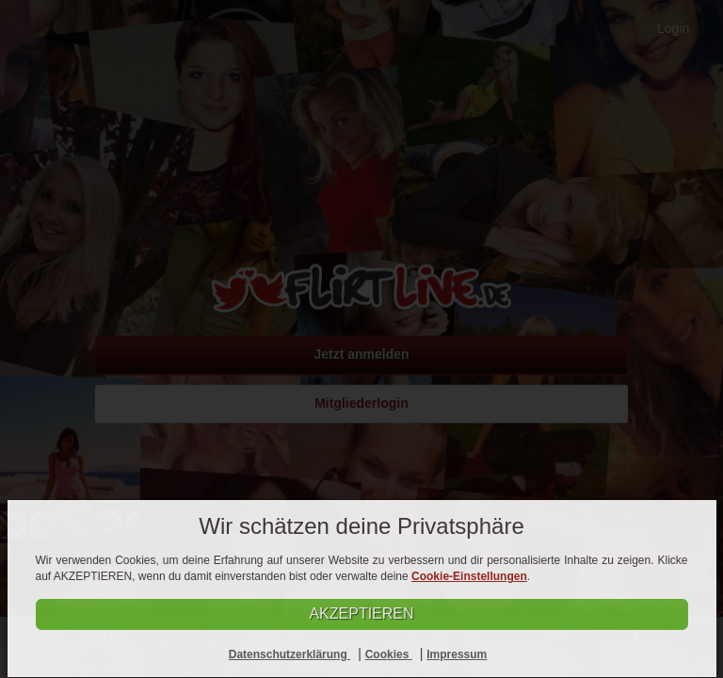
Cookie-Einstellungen (469, 576)
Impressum (456, 654)
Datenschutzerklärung (289, 654)
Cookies (388, 654)
